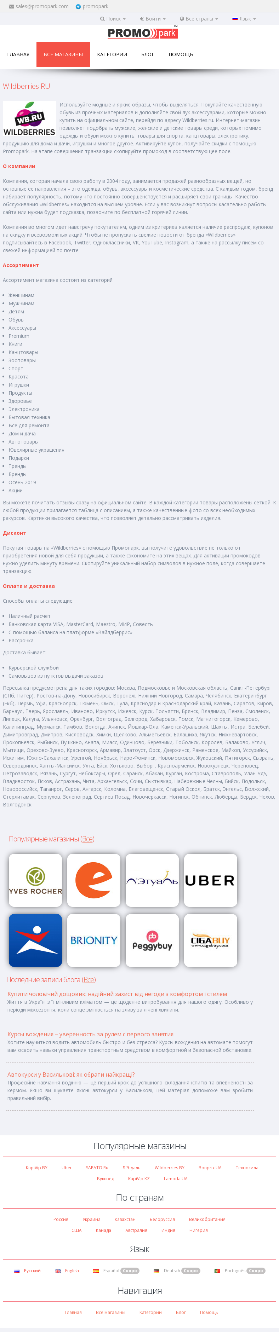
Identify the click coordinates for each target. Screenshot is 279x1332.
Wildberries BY (169, 1168)
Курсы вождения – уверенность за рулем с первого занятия (90, 1034)
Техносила (247, 1168)
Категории (112, 54)
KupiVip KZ (139, 1179)
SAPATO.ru (97, 1168)
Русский (27, 1271)
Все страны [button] (199, 18)
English (67, 1271)
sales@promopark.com (42, 6)
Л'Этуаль (132, 1168)
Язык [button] (244, 18)
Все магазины (63, 54)
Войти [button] (153, 18)
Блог (147, 54)
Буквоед (105, 1179)
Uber (67, 1168)
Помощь (181, 54)
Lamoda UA (176, 1179)
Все (87, 839)
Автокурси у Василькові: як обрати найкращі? (71, 1074)
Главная (18, 54)
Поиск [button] (113, 18)
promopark (95, 6)
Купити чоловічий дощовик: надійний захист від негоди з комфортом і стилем (117, 994)
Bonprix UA (210, 1168)
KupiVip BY (36, 1168)
